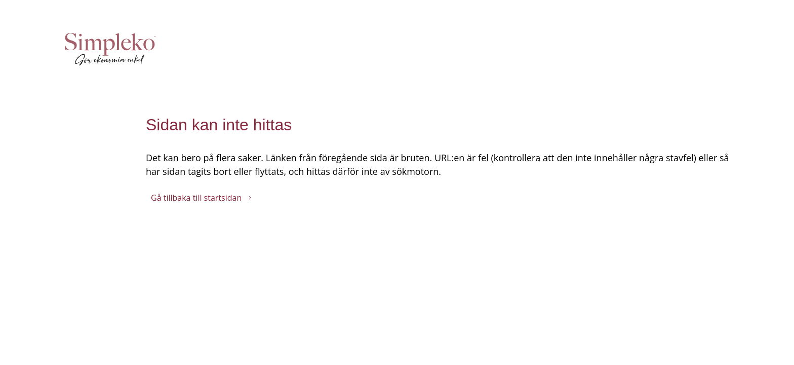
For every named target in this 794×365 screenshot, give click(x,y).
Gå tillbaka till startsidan (201, 197)
